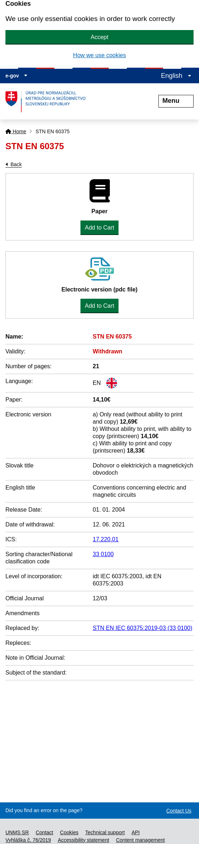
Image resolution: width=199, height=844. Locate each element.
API (136, 832)
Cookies (69, 832)
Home (15, 131)
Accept (99, 37)
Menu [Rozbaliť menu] (176, 100)
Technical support (105, 832)
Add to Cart (99, 227)
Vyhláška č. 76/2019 (28, 840)
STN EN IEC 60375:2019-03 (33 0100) (142, 628)
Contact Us (178, 811)
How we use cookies (99, 55)
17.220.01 (106, 539)
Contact (44, 832)
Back (16, 164)
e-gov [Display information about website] (16, 76)
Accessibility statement (83, 840)
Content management (140, 840)
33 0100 (103, 554)
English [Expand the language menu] (176, 75)
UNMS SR (17, 832)
